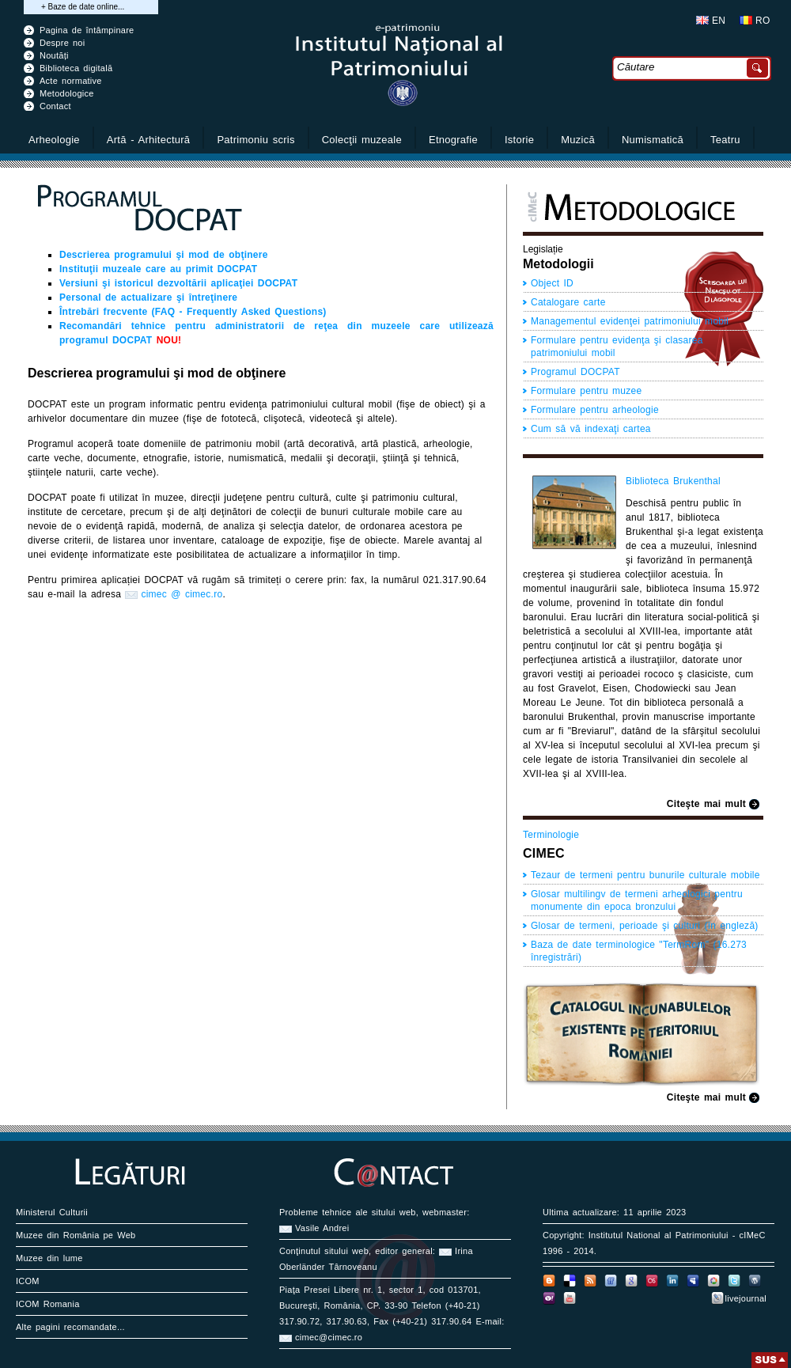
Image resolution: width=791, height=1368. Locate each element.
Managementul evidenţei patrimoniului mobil (630, 321)
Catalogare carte (568, 302)
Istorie (519, 140)
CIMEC (544, 853)
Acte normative (71, 80)
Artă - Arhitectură (149, 140)
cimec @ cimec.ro (181, 594)
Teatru (725, 140)
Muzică (578, 140)
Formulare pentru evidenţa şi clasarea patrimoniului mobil (617, 346)
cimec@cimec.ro (328, 1337)
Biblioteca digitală (76, 68)
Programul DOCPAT (575, 371)
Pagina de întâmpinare (87, 30)
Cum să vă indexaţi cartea (591, 428)
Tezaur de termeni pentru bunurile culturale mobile (645, 875)
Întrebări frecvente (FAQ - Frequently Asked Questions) (193, 311)
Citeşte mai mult (706, 803)
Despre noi (62, 42)
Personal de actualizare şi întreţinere (148, 297)
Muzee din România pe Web (75, 1235)
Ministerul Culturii (52, 1212)
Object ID (552, 283)
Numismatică (652, 140)
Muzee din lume (49, 1258)
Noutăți (54, 55)
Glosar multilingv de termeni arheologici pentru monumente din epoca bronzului (637, 900)
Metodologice (67, 93)
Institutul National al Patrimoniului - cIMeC (677, 1235)
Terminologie (551, 834)
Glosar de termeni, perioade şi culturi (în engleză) (645, 925)
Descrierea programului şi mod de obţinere (163, 254)
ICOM (28, 1281)
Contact (55, 106)
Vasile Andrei (322, 1228)
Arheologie (54, 140)
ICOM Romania (48, 1304)
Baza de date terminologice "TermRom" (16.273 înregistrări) (639, 951)
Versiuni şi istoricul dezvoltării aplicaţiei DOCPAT (178, 283)
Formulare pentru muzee (586, 390)
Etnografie (453, 140)
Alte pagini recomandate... (70, 1327)
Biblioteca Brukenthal (673, 481)
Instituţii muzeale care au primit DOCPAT (158, 269)
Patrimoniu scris (255, 140)
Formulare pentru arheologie (595, 409)
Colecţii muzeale (362, 140)
